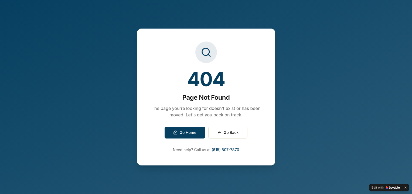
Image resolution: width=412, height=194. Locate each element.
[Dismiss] (405, 187)
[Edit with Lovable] (385, 187)
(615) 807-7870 (225, 149)
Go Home (184, 132)
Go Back (228, 132)
